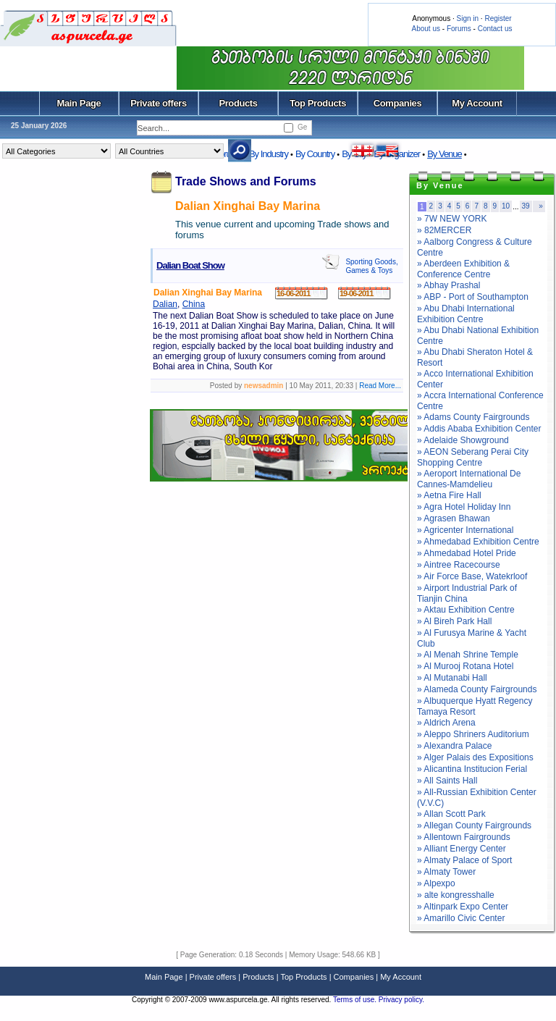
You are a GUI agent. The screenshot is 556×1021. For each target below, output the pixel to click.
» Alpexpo (436, 883)
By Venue (444, 153)
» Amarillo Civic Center (461, 918)
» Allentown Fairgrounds (463, 837)
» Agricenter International (465, 530)
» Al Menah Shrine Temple (467, 655)
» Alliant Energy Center (461, 849)
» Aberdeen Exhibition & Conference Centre (463, 269)
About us (426, 29)
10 (506, 206)
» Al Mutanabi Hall (452, 678)
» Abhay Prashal (448, 285)
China (193, 304)
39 (526, 206)
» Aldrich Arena (446, 723)
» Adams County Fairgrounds (473, 417)
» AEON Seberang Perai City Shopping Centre (472, 457)
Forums (459, 29)
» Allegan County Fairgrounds (474, 825)
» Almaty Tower (446, 872)
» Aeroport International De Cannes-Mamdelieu (469, 479)
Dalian (165, 304)
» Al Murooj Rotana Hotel (465, 666)
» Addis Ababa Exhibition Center (479, 429)
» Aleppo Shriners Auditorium (473, 734)
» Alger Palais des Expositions (475, 757)
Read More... (380, 386)
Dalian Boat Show (190, 265)
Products (238, 103)
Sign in (467, 18)
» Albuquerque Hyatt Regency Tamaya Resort (474, 706)
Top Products (318, 103)
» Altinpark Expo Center (462, 907)
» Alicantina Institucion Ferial (472, 769)
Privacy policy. (401, 1000)
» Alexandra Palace (454, 746)
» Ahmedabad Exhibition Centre (478, 542)
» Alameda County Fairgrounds (476, 689)
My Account (477, 103)
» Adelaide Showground (463, 440)
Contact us (495, 29)
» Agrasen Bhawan (453, 518)
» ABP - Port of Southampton (472, 297)
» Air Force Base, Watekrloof (472, 576)
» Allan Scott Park (451, 814)
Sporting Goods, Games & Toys (371, 266)
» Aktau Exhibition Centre (466, 610)
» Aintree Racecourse (458, 565)
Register (497, 18)
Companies (398, 103)
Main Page (79, 103)
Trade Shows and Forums (245, 181)
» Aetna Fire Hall (449, 495)
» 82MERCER (444, 230)
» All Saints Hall (447, 781)
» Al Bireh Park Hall (454, 621)
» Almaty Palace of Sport (464, 860)
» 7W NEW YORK (451, 219)
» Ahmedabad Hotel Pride (466, 553)
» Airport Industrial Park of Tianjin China (467, 593)
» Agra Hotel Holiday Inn (463, 507)
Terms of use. (356, 1000)
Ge (302, 127)
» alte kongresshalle (455, 895)
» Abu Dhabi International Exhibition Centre (466, 313)
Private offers (158, 103)
